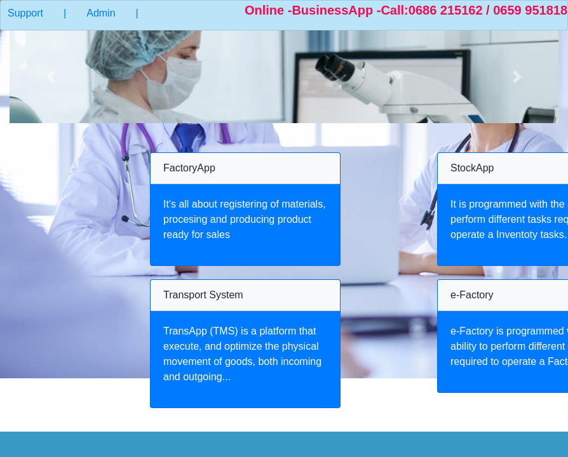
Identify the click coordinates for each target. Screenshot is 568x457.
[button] (51, 76)
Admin (100, 13)
